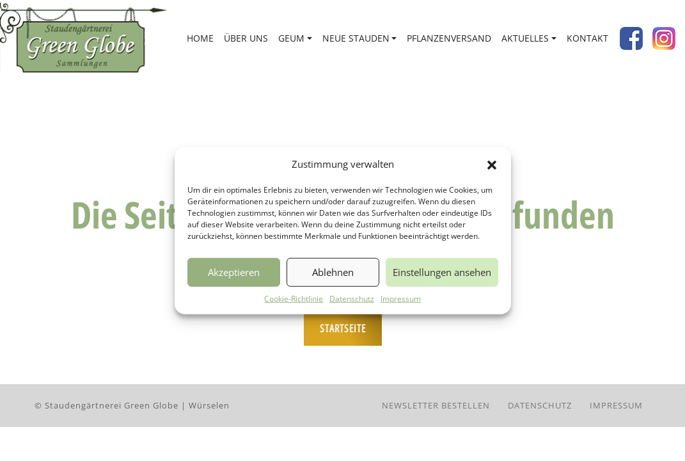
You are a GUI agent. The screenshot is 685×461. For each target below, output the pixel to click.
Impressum (401, 298)
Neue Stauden (356, 38)
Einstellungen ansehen (442, 272)
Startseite (343, 328)
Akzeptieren (234, 272)
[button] (491, 164)
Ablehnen (333, 272)
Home (200, 38)
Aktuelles (525, 38)
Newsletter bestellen (436, 405)
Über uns (246, 38)
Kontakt (587, 38)
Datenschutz (351, 298)
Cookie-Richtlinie (293, 298)
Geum (291, 38)
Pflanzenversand (449, 38)
